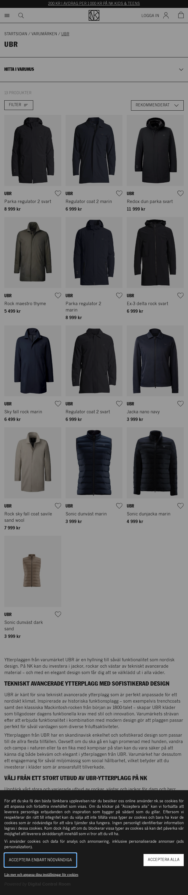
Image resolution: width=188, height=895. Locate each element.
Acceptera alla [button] (163, 860)
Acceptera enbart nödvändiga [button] (40, 860)
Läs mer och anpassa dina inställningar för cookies (41, 875)
